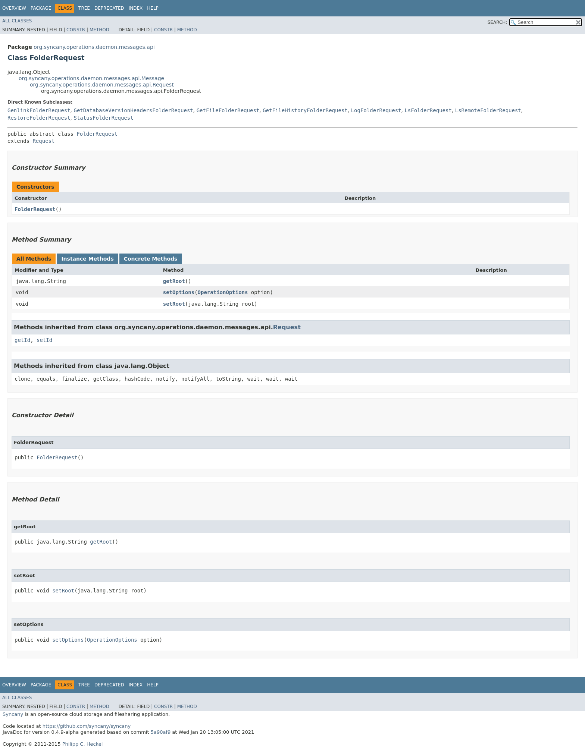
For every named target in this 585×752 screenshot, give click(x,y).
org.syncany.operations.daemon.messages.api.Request (102, 85)
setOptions (178, 292)
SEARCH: (497, 22)
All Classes (17, 20)
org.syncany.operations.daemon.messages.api (94, 47)
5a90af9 (161, 732)
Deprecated (109, 8)
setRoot (174, 304)
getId (22, 340)
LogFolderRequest (376, 110)
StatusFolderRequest (103, 118)
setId (44, 340)
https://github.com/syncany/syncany (87, 726)
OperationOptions (223, 292)
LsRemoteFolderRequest (488, 110)
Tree (84, 8)
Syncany (13, 714)
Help (153, 8)
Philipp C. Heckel (82, 744)
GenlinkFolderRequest (39, 110)
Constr (75, 29)
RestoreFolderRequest (39, 118)
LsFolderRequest (427, 110)
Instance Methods (87, 259)
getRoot (174, 281)
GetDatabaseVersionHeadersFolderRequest (133, 110)
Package (41, 8)
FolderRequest (97, 134)
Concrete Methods (151, 259)
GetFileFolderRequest (228, 110)
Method (99, 29)
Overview (14, 8)
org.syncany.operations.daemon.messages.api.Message (91, 78)
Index (136, 8)
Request (43, 141)
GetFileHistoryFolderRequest (305, 110)
